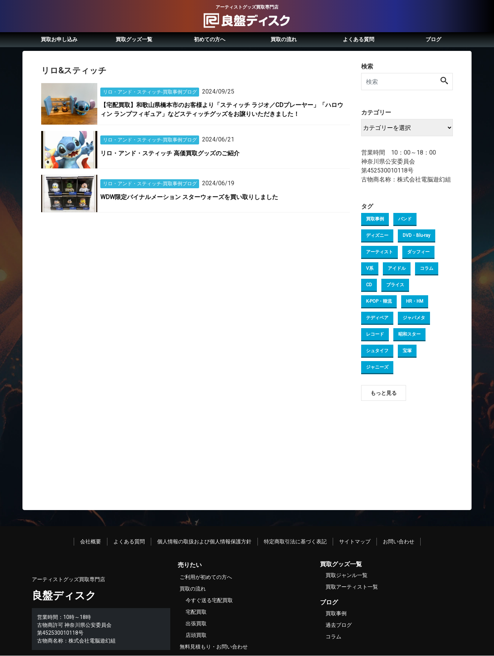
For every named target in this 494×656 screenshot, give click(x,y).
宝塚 (407, 350)
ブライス (395, 284)
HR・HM (414, 301)
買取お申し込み (59, 39)
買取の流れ (284, 39)
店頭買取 (196, 635)
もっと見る (383, 393)
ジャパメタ (414, 317)
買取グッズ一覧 (134, 39)
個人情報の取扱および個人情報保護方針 (204, 541)
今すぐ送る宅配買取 (209, 600)
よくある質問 (358, 39)
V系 (369, 268)
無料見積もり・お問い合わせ (214, 647)
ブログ (433, 39)
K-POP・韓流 (379, 301)
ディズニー (377, 235)
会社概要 (90, 541)
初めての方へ (209, 39)
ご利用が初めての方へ (206, 577)
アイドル (397, 268)
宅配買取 (196, 612)
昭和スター (409, 334)
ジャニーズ (377, 367)
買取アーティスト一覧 (352, 587)
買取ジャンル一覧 (347, 575)
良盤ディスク (64, 595)
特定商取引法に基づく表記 (295, 541)
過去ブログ (339, 625)
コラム (426, 268)
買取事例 (375, 219)
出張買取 (196, 623)
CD (369, 284)
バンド (405, 219)
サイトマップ (354, 541)
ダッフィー (418, 251)
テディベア (377, 317)
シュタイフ (377, 350)
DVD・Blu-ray (416, 235)
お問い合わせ (398, 541)
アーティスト (379, 251)
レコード (375, 334)
